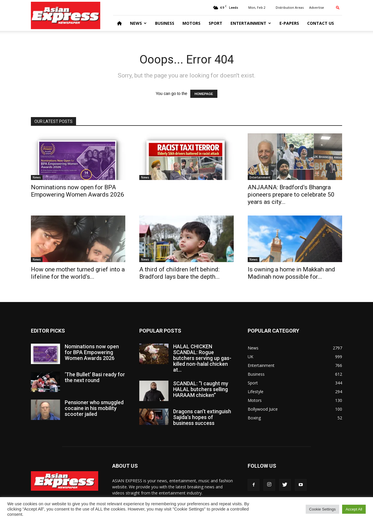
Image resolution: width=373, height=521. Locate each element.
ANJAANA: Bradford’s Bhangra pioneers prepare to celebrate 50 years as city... (291, 194)
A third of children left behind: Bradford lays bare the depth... (179, 273)
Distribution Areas (290, 7)
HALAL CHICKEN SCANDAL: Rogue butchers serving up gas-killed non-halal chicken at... (202, 358)
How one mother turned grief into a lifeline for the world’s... (78, 273)
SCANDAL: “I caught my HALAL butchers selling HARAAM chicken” (200, 389)
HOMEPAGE (204, 94)
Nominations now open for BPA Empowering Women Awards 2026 (77, 191)
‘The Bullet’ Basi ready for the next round (95, 377)
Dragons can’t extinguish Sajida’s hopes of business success (202, 417)
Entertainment (251, 23)
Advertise (316, 7)
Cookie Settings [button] (322, 509)
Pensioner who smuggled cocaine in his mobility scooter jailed (94, 408)
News (138, 23)
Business (164, 23)
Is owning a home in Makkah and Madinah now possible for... (291, 273)
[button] (337, 7)
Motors (191, 23)
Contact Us (320, 23)
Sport (215, 23)
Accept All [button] (354, 509)
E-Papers (289, 23)
